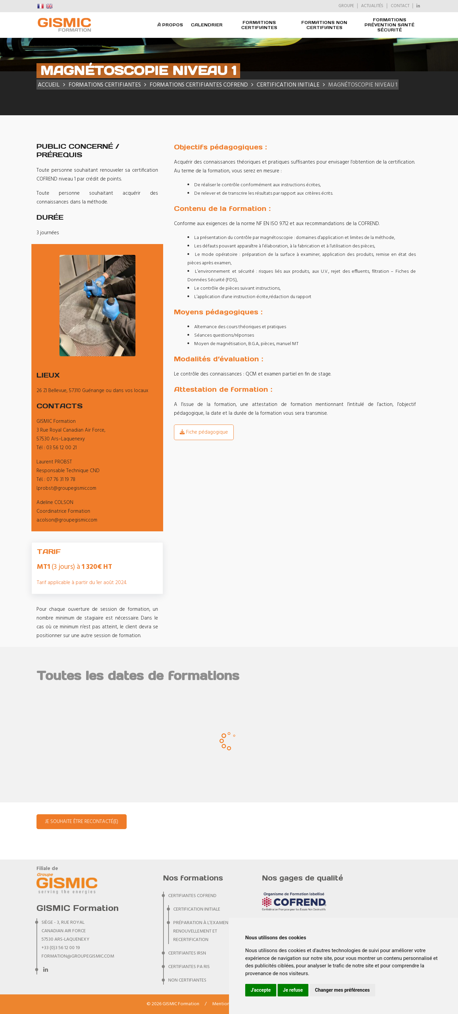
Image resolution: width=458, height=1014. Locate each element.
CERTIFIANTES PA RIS (189, 967)
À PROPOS (170, 24)
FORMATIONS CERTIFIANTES (259, 25)
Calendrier (207, 24)
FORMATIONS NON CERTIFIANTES (324, 25)
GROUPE (346, 6)
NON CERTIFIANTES (187, 980)
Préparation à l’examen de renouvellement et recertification (204, 931)
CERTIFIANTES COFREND (192, 896)
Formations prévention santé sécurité (389, 24)
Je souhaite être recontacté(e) (81, 822)
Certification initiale (196, 909)
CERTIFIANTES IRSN (187, 953)
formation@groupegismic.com (78, 956)
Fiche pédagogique (204, 432)
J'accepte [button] (261, 990)
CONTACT (400, 6)
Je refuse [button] (293, 990)
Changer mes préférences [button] (342, 990)
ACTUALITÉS (372, 6)
